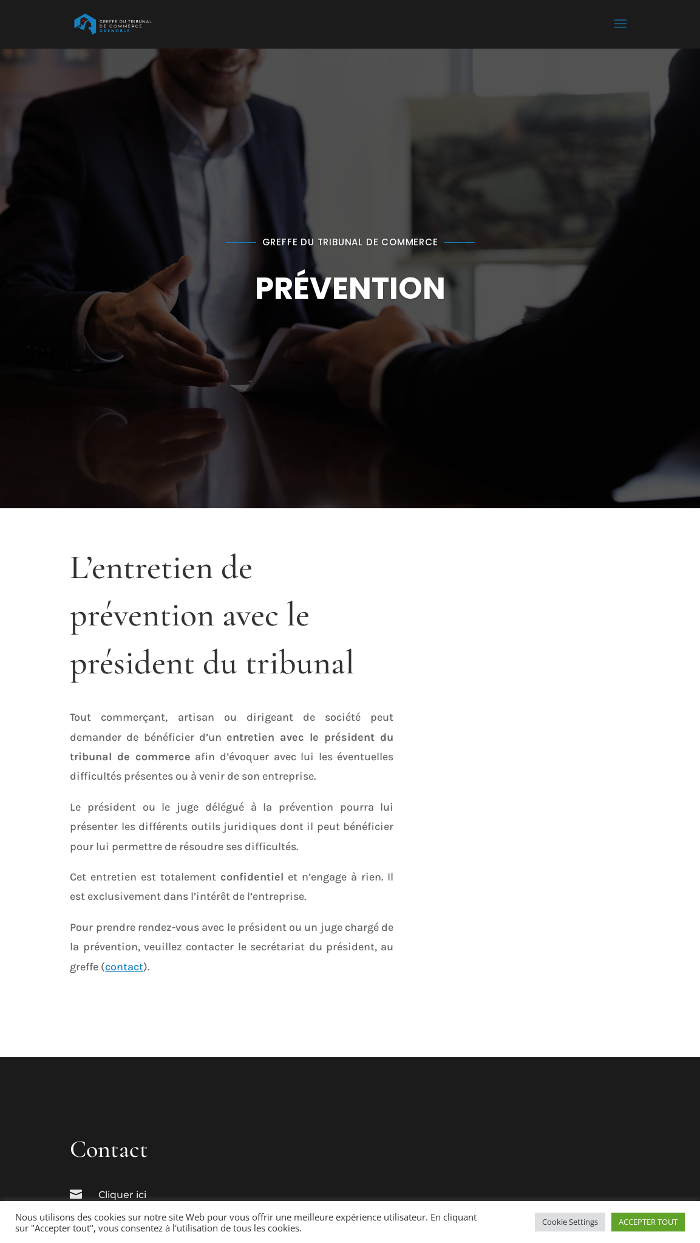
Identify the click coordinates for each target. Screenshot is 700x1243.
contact (124, 966)
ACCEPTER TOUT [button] (648, 1221)
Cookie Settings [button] (570, 1221)
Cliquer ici (122, 1194)
